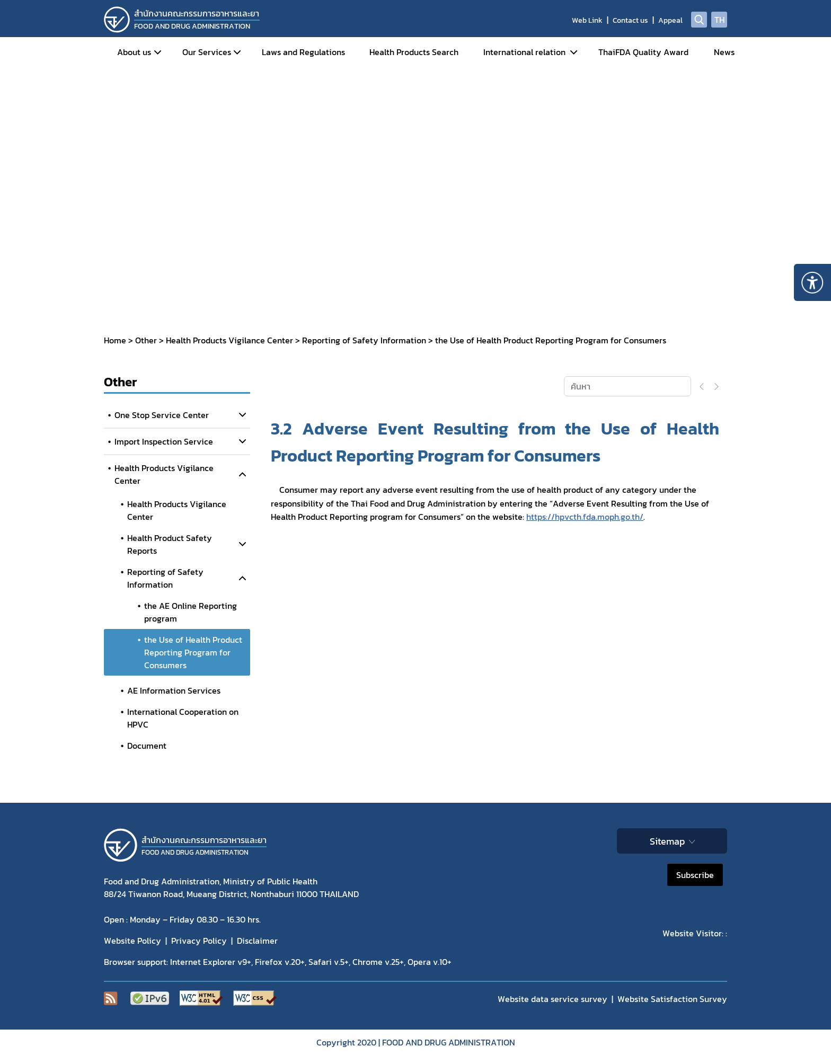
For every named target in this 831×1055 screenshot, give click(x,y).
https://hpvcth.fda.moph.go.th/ (584, 516)
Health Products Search (413, 52)
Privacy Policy (199, 940)
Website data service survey (552, 998)
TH (719, 19)
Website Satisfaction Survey (672, 998)
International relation (524, 52)
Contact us (630, 20)
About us (134, 52)
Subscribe (695, 874)
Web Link (587, 20)
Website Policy (132, 940)
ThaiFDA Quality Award (643, 52)
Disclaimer (257, 940)
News (724, 52)
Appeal (670, 20)
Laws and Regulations (303, 52)
